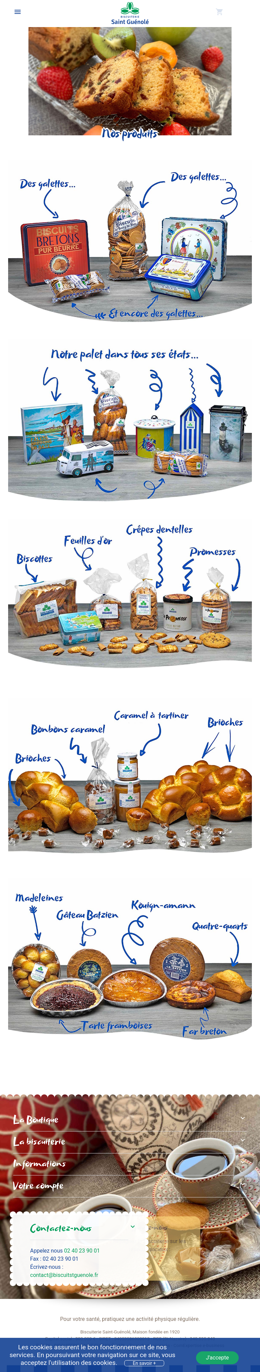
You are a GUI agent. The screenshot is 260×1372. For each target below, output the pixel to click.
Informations (39, 1164)
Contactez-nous (61, 1229)
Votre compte (38, 1186)
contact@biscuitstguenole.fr (64, 1275)
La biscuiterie (39, 1142)
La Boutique (36, 1120)
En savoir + (144, 1363)
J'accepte (217, 1357)
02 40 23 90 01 (82, 1250)
